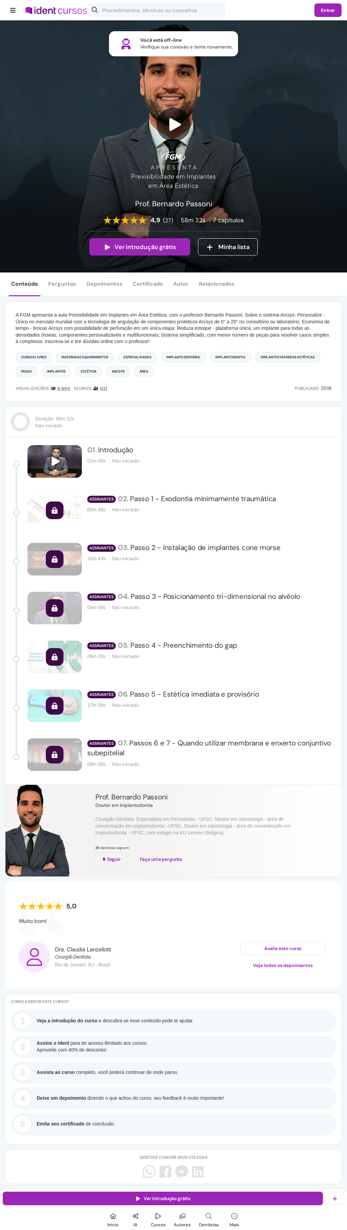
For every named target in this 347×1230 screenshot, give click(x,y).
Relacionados (217, 283)
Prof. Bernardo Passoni (131, 797)
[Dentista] (209, 1219)
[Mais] (234, 1219)
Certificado (148, 283)
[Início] (113, 1219)
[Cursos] (158, 1219)
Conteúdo (24, 283)
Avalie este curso (283, 949)
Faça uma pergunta (161, 859)
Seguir (111, 859)
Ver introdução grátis (140, 247)
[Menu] (13, 10)
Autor (180, 283)
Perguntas (62, 283)
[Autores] (182, 1219)
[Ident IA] (135, 1219)
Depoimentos (105, 283)
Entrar (328, 10)
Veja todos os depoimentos (283, 966)
